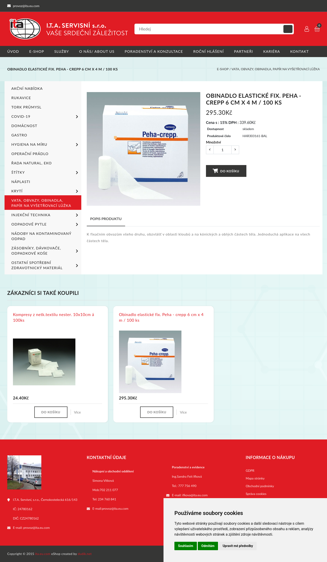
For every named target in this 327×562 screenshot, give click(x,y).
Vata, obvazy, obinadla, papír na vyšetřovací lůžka (275, 69)
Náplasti (20, 181)
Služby (61, 51)
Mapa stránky (255, 478)
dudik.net (85, 554)
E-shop (36, 51)
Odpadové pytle (45, 224)
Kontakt (299, 51)
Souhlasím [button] (185, 546)
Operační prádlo (30, 153)
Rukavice (21, 97)
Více (77, 412)
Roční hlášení (208, 51)
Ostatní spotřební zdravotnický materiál (45, 265)
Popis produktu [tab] (106, 218)
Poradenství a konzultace (154, 51)
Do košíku (226, 170)
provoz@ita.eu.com (36, 527)
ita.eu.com (42, 554)
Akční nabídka (27, 88)
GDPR (250, 470)
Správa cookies (256, 494)
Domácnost (24, 125)
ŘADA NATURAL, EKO (31, 163)
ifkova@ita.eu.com (195, 495)
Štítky (45, 172)
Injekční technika (45, 215)
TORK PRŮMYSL (26, 107)
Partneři (243, 51)
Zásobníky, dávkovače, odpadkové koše (45, 250)
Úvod (13, 51)
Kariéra (271, 51)
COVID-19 (45, 116)
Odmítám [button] (208, 546)
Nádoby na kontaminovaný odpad (41, 236)
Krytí (45, 191)
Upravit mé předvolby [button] (238, 546)
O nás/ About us (97, 51)
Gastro (19, 135)
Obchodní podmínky (260, 486)
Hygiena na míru (45, 144)
